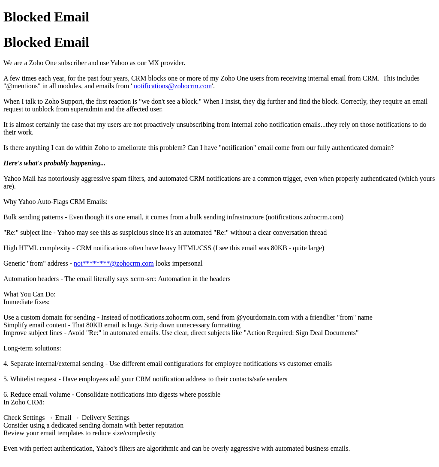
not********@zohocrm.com (114, 263)
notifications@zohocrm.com (173, 86)
